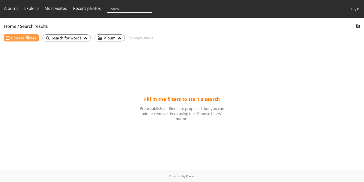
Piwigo (190, 176)
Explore (31, 8)
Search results (34, 26)
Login (355, 8)
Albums (11, 8)
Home (10, 26)
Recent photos (87, 8)
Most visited (55, 8)
